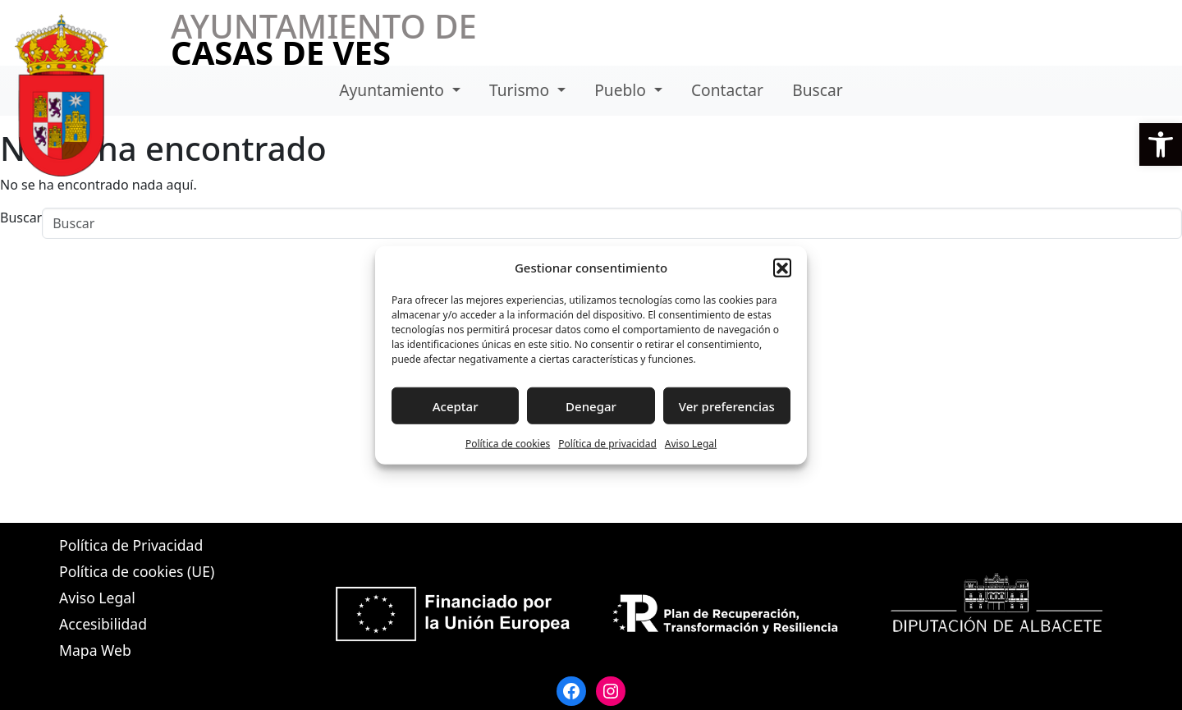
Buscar (817, 90)
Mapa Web (95, 650)
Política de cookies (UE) (136, 571)
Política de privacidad (607, 444)
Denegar (591, 405)
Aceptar (456, 405)
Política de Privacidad (131, 545)
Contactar (727, 90)
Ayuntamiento (393, 90)
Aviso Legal (691, 444)
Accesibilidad (103, 624)
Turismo (521, 90)
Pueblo (622, 90)
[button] (1160, 144)
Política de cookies (507, 444)
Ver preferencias (727, 405)
